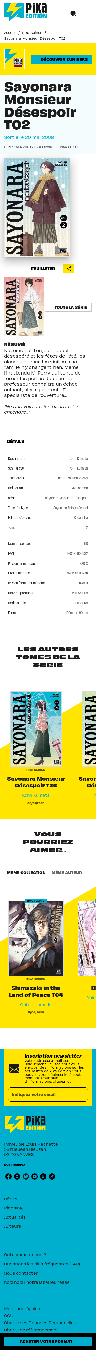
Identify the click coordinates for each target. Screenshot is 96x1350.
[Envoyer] (82, 1094)
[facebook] (8, 1176)
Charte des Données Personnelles (40, 1322)
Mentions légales (22, 1308)
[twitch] (43, 1176)
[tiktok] (52, 1176)
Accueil (10, 32)
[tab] (15, 441)
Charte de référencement (31, 1329)
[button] (61, 59)
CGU (8, 1315)
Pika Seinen (32, 32)
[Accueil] (25, 12)
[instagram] (17, 1176)
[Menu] (79, 14)
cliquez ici (61, 1081)
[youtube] (34, 1176)
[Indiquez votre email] (41, 1094)
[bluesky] (26, 1176)
